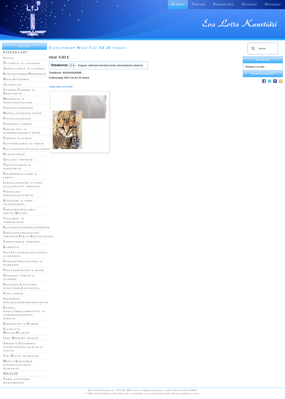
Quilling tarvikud (18, 159)
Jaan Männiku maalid (20, 338)
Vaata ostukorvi (263, 73)
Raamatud (11, 246)
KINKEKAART (15, 52)
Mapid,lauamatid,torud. (23, 113)
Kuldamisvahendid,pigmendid (26, 227)
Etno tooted (13, 293)
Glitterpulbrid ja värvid (23, 143)
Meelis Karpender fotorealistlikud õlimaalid (18, 364)
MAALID (10, 373)
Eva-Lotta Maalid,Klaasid (16, 330)
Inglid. (9, 57)
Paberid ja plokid (17, 138)
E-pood (178, 4)
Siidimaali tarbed (17, 123)
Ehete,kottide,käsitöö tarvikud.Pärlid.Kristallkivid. (28, 234)
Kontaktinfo (224, 4)
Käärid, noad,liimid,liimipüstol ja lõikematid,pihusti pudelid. (24, 313)
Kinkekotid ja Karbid (20, 323)
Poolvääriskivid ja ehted (23, 270)
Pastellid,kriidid (17, 118)
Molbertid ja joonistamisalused (18, 100)
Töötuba (199, 4)
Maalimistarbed (16, 79)
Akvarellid (12, 84)
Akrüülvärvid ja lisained (24, 68)
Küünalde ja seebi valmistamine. (18, 202)
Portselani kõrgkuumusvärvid (18, 193)
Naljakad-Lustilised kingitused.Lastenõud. (21, 286)
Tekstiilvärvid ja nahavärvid (17, 166)
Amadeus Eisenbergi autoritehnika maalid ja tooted (23, 346)
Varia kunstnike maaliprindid (16, 380)
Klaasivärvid (14, 154)
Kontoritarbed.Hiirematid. (25, 73)
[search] (262, 48)
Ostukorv (273, 4)
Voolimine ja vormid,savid (13, 220)
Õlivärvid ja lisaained (21, 63)
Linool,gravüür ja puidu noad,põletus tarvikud (23, 184)
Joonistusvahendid (18, 107)
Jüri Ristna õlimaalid (21, 355)
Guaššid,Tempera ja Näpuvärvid (19, 91)
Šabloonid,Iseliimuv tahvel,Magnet (19, 211)
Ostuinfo (249, 4)
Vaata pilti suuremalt (61, 86)
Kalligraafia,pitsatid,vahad (26, 148)
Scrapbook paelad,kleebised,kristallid (25, 300)
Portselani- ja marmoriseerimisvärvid (21, 130)
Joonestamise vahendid (21, 241)
